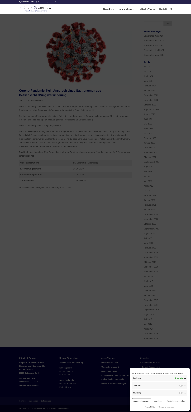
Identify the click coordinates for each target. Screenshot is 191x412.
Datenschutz (162, 407)
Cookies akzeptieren (141, 401)
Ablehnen (158, 401)
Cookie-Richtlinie (150, 407)
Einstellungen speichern (176, 401)
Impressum (170, 407)
